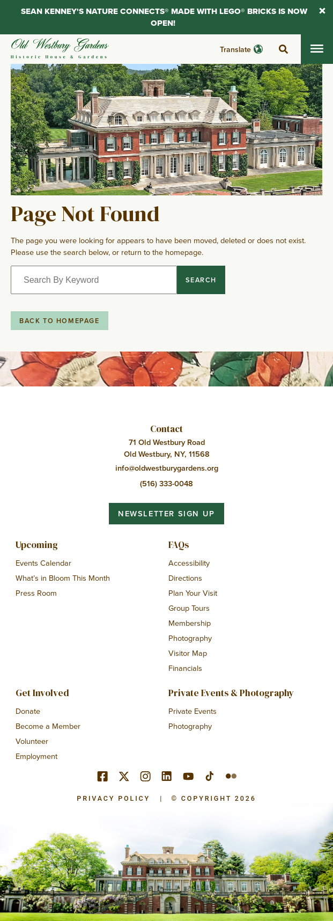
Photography (190, 638)
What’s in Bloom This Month (63, 577)
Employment (36, 756)
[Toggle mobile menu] (317, 49)
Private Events (192, 711)
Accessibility (189, 562)
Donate (28, 711)
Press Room (36, 592)
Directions (185, 577)
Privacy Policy (113, 798)
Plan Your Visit (192, 592)
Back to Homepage (59, 320)
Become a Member (48, 726)
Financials (185, 668)
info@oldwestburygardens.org (166, 467)
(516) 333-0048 (166, 483)
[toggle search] (283, 49)
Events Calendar (43, 562)
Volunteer (32, 741)
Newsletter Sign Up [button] (166, 513)
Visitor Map (187, 653)
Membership (189, 622)
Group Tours (189, 607)
